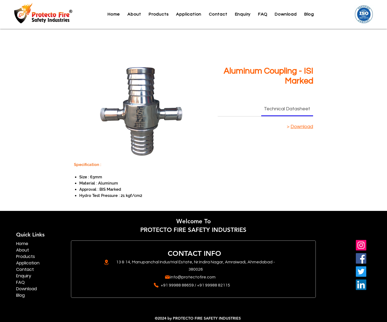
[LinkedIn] (361, 284)
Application (28, 263)
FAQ (20, 282)
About (22, 250)
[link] (287, 108)
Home (22, 243)
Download (302, 126)
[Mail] (167, 277)
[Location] (106, 262)
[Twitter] (361, 271)
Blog (20, 295)
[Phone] (156, 285)
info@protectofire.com (193, 277)
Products (25, 256)
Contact (25, 269)
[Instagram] (361, 245)
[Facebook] (361, 258)
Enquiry (23, 276)
